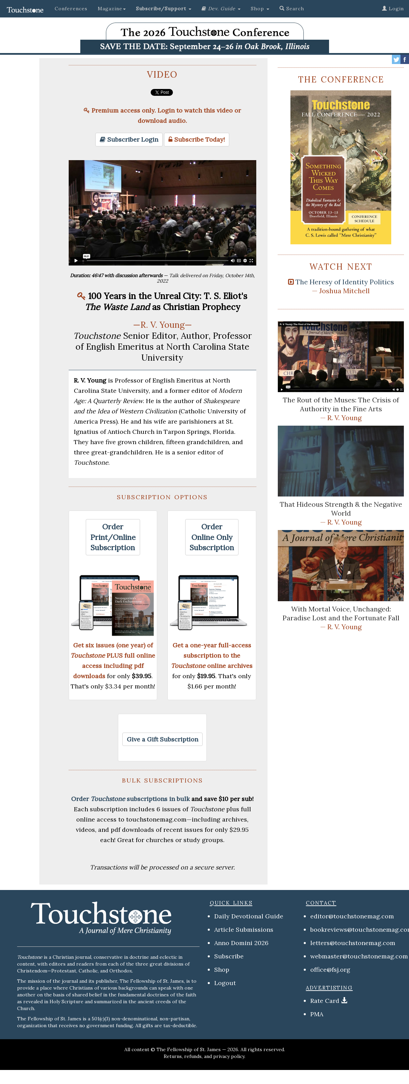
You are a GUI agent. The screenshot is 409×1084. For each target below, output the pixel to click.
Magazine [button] (112, 8)
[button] (163, 8)
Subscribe (229, 956)
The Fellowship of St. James (188, 1049)
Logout (225, 983)
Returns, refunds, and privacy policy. (204, 1056)
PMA (316, 1014)
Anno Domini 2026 (241, 943)
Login (393, 8)
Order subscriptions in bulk (130, 799)
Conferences (71, 8)
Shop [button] (260, 8)
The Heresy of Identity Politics (345, 282)
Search (292, 8)
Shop (221, 969)
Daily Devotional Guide (248, 916)
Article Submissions (243, 929)
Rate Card (324, 1001)
